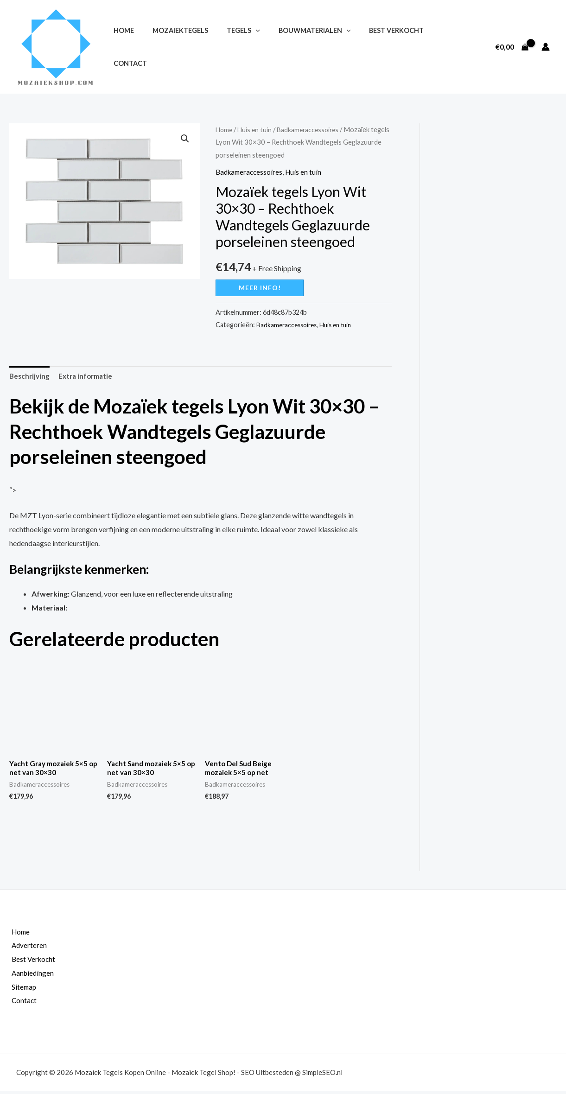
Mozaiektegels (172, 47)
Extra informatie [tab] (89, 376)
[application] (242, 47)
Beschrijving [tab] (30, 376)
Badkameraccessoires (312, 129)
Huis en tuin (256, 129)
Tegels (230, 47)
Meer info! (260, 288)
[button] (184, 139)
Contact (430, 47)
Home (121, 47)
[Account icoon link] (545, 47)
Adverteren (23, 948)
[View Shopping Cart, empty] (511, 47)
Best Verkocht (373, 47)
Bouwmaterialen (296, 47)
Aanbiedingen (27, 976)
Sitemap (18, 990)
